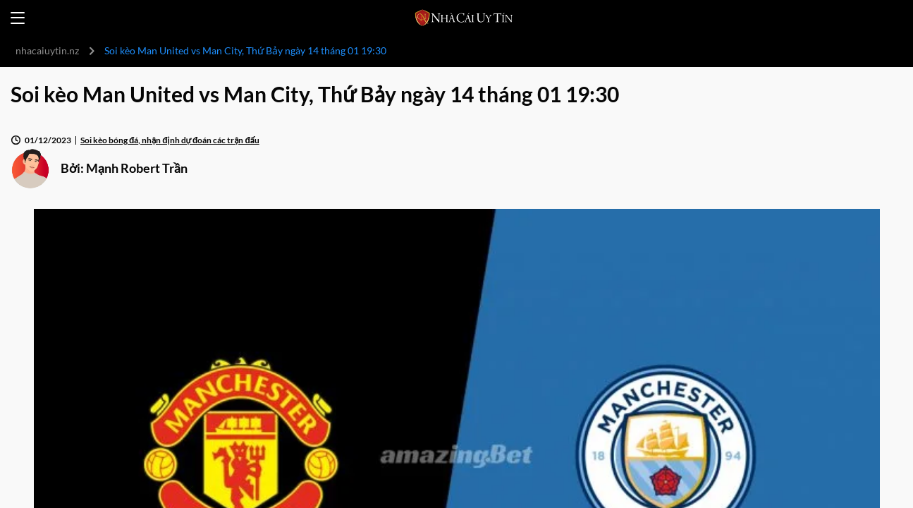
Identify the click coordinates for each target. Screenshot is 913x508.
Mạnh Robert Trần (137, 168)
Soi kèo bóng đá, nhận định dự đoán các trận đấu (169, 140)
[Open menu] (18, 18)
